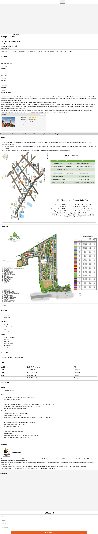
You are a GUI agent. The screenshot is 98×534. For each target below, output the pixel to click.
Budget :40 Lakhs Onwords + (9, 46)
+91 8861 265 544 (49, 513)
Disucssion (68, 51)
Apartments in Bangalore (8, 34)
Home (2, 34)
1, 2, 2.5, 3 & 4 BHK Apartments (10, 41)
